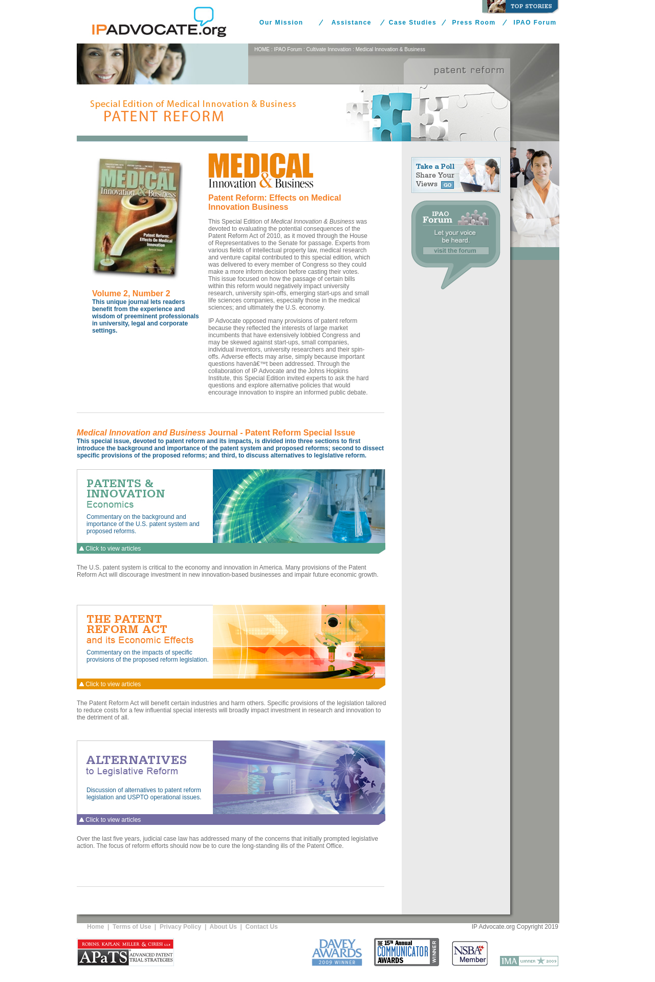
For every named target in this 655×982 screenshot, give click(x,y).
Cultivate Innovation (329, 49)
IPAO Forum (535, 22)
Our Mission (281, 22)
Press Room (474, 22)
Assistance (352, 22)
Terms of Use (132, 926)
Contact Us (262, 926)
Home (95, 926)
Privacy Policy (180, 926)
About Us (223, 926)
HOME (262, 49)
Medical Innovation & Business (390, 49)
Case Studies (412, 22)
